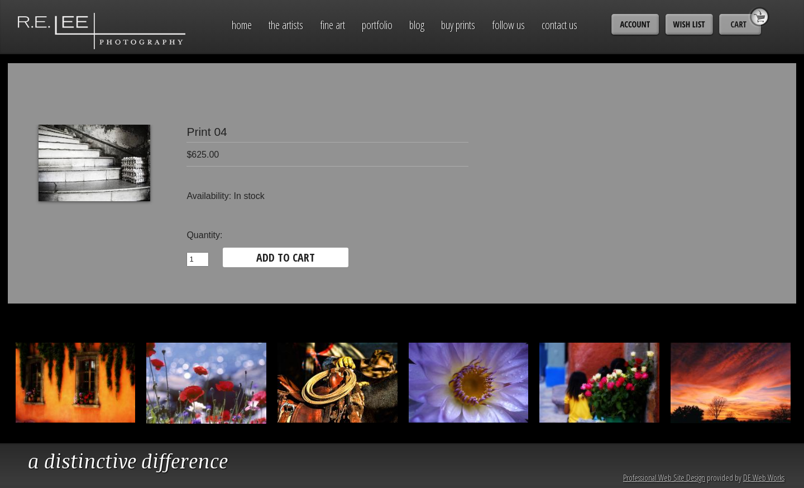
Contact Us (559, 24)
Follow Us (508, 24)
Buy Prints (458, 24)
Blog (416, 24)
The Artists (286, 24)
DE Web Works (763, 477)
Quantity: (204, 235)
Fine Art (332, 24)
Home (242, 24)
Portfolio (377, 24)
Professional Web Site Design (664, 477)
